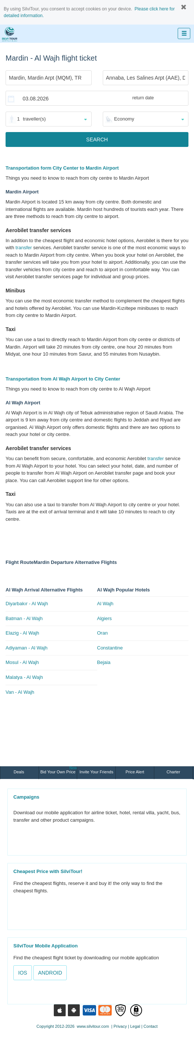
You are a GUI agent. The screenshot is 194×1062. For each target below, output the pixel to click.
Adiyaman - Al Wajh (26, 648)
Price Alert (135, 772)
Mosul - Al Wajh (22, 662)
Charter (173, 772)
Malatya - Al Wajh (24, 677)
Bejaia (104, 662)
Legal (135, 1026)
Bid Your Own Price (58, 770)
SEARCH (97, 139)
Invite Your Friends (96, 772)
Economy (124, 119)
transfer (24, 247)
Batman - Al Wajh (24, 618)
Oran (102, 633)
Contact (151, 1026)
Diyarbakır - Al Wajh (27, 603)
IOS (22, 973)
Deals (19, 772)
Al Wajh (105, 603)
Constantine (110, 648)
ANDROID (50, 973)
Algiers (104, 618)
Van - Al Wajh (20, 692)
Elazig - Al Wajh (22, 633)
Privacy (120, 1026)
